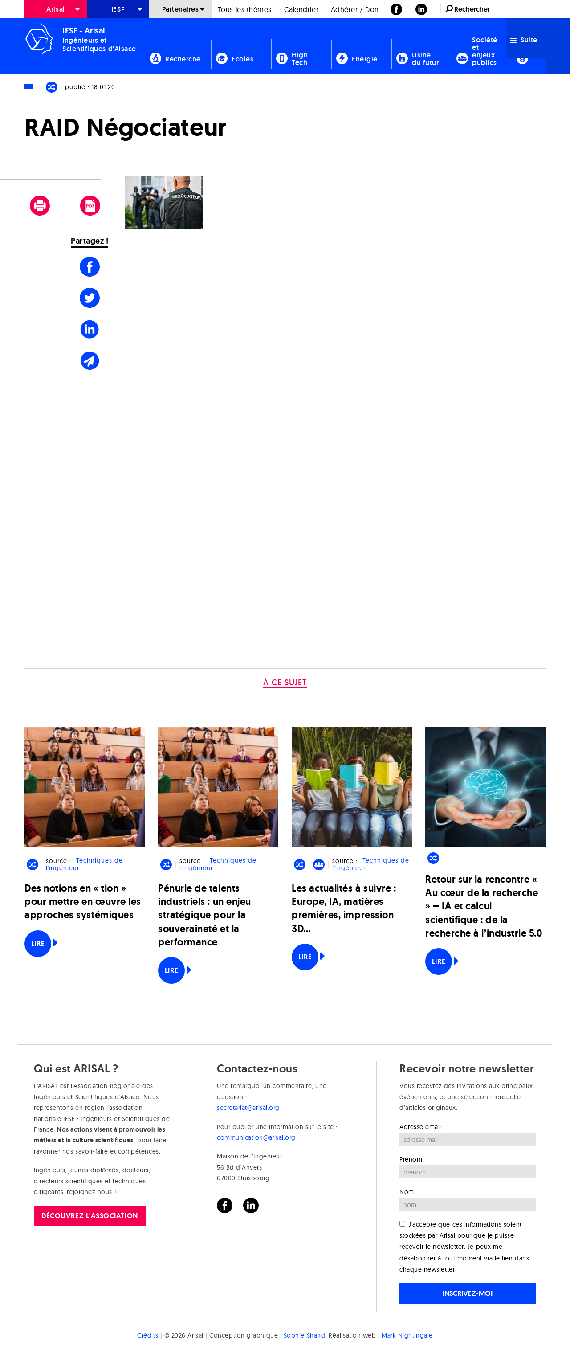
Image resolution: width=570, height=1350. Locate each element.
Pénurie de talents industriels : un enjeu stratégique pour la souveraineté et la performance (204, 915)
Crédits (147, 1335)
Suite (523, 40)
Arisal (55, 9)
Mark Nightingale (407, 1335)
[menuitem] (55, 9)
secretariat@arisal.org (248, 1108)
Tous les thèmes (245, 9)
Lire (38, 943)
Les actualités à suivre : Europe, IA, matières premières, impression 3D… (344, 908)
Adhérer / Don (355, 9)
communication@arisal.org (256, 1137)
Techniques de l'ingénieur (84, 864)
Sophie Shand (304, 1335)
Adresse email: (421, 1127)
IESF (118, 9)
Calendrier (301, 9)
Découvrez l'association (89, 1215)
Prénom (410, 1159)
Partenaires (180, 9)
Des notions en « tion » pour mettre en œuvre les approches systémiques (82, 901)
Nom (406, 1192)
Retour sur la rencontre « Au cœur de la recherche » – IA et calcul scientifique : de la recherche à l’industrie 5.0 (484, 906)
